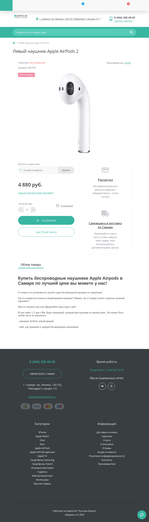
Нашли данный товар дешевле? (35, 192)
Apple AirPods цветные (42, 452)
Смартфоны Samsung (42, 460)
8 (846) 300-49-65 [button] (42, 362)
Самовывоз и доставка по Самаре (105, 225)
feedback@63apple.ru (42, 397)
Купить (66, 170)
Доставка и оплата (107, 432)
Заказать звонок (123, 20)
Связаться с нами (42, 374)
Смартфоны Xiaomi (42, 463)
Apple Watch (42, 436)
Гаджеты (42, 471)
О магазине (106, 444)
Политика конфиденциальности (107, 456)
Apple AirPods (42, 448)
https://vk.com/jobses (102, 386)
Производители (106, 463)
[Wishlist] (81, 5)
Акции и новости (107, 452)
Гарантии (106, 436)
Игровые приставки (42, 467)
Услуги (107, 440)
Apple (128, 62)
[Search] (131, 32)
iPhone (42, 432)
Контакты (106, 460)
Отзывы (106, 448)
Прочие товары (42, 483)
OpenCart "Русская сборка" (81, 510)
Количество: (25, 203)
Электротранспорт (42, 475)
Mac (42, 444)
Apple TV (42, 456)
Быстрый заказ (46, 232)
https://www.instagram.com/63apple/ (111, 386)
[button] (125, 17)
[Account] (35, 5)
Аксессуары (42, 479)
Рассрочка (105, 180)
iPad (42, 440)
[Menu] (6, 5)
